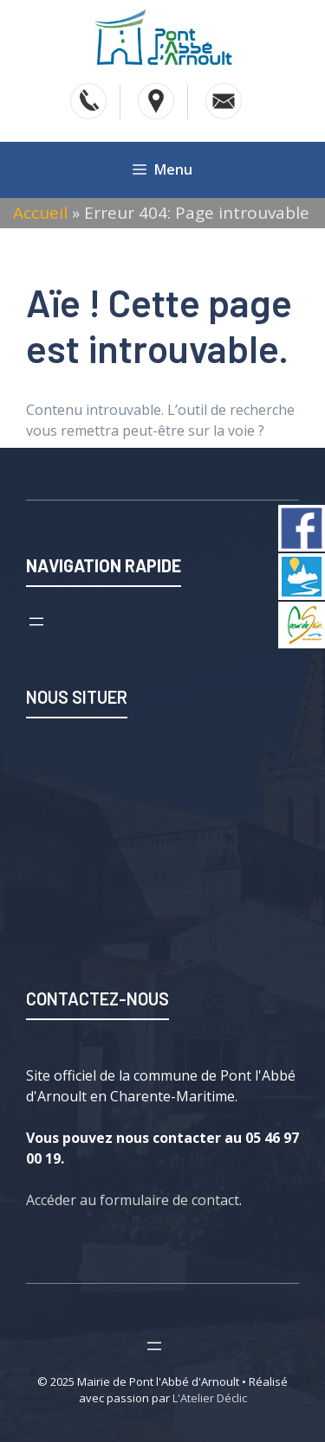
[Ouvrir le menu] (36, 621)
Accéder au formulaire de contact (132, 1199)
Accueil (40, 212)
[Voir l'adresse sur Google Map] (156, 101)
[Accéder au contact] (223, 101)
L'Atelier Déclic (209, 1398)
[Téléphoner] (88, 101)
